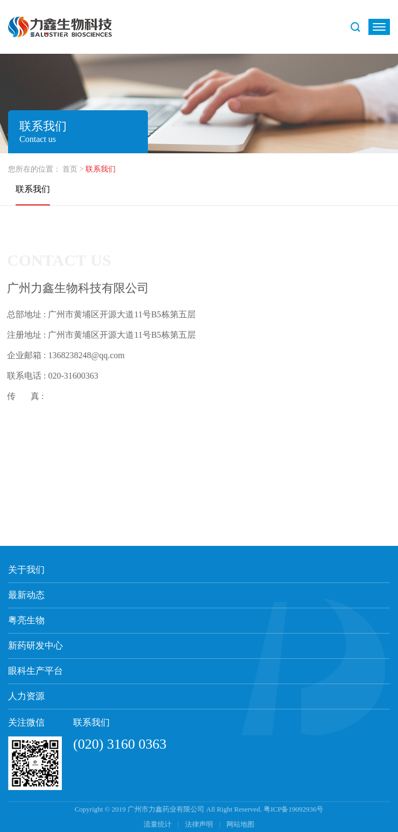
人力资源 (26, 696)
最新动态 (26, 595)
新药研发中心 (35, 646)
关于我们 (26, 570)
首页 (69, 169)
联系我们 (33, 189)
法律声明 (200, 824)
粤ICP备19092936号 (293, 809)
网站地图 (240, 824)
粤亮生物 (26, 620)
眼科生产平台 (35, 671)
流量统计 (158, 824)
